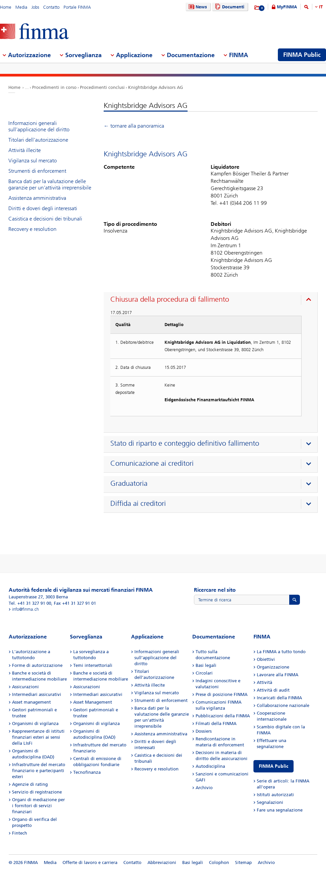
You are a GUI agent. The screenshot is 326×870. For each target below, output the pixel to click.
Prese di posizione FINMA (221, 694)
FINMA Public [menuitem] (302, 54)
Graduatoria (128, 483)
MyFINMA (287, 6)
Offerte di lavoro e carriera (90, 862)
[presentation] (212, 300)
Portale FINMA (77, 7)
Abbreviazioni (161, 862)
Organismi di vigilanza (35, 723)
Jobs (35, 7)
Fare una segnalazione (280, 810)
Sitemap (243, 862)
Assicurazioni (25, 686)
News (197, 6)
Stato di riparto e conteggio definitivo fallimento (184, 443)
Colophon (219, 862)
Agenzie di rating (30, 784)
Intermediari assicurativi (36, 694)
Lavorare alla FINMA (277, 674)
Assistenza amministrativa (37, 198)
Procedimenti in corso (54, 87)
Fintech (19, 833)
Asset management (31, 702)
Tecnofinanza (87, 772)
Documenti (228, 6)
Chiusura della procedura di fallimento (169, 299)
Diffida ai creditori (138, 503)
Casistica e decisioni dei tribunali (45, 218)
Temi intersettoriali (92, 665)
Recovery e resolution (32, 229)
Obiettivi (266, 659)
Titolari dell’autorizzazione (38, 140)
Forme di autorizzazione (37, 665)
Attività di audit (273, 690)
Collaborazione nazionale (283, 705)
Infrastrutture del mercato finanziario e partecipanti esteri (38, 770)
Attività (264, 682)
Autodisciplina (210, 766)
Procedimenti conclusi (102, 87)
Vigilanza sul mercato (32, 160)
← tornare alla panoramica (134, 126)
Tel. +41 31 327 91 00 (30, 603)
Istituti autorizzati (275, 794)
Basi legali (206, 665)
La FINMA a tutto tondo (281, 651)
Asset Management (92, 702)
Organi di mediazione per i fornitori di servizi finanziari (38, 805)
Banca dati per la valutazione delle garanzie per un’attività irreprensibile (49, 184)
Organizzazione (273, 667)
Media (21, 7)
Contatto (51, 7)
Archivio (204, 787)
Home (5, 7)
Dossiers (204, 731)
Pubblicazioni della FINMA (223, 715)
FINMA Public (273, 766)
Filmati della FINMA (216, 723)
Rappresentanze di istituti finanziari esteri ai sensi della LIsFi (38, 737)
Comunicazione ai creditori (152, 463)
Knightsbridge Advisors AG (155, 87)
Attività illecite (24, 150)
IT (321, 6)
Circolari (204, 673)
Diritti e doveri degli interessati (42, 208)
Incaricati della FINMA (279, 697)
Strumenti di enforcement (37, 171)
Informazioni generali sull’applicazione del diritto (39, 126)
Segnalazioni (270, 802)
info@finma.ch (25, 609)
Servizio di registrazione (37, 791)
